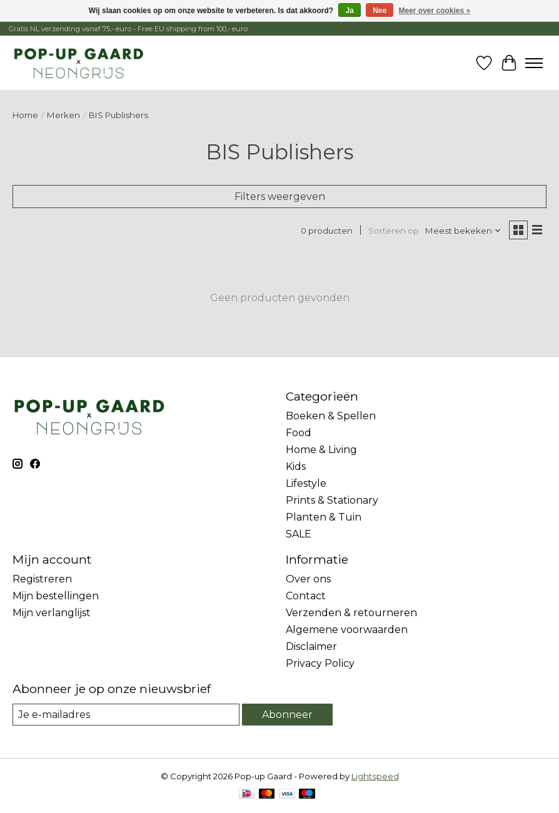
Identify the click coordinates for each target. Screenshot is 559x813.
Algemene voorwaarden (347, 630)
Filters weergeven (279, 196)
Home (25, 115)
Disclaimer (311, 646)
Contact (306, 596)
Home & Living (321, 450)
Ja (349, 10)
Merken (63, 115)
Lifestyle (306, 483)
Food (298, 433)
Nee (379, 10)
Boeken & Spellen (331, 416)
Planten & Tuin (323, 517)
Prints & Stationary (332, 500)
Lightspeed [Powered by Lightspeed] (375, 776)
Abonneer (287, 715)
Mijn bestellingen (56, 596)
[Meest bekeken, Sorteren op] (463, 231)
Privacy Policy (320, 663)
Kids (296, 466)
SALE (298, 534)
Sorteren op (393, 231)
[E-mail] (126, 715)
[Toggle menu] (533, 63)
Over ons (308, 579)
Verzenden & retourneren (351, 613)
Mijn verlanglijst (52, 613)
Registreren (42, 579)
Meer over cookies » (435, 10)
